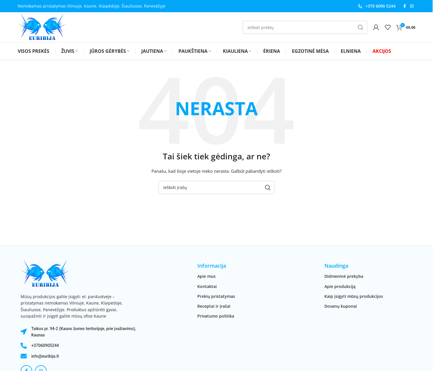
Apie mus (206, 276)
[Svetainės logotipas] (42, 27)
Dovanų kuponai (340, 306)
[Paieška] (305, 27)
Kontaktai (207, 286)
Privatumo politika (215, 316)
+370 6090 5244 (380, 6)
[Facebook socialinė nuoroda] (404, 6)
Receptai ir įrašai (213, 306)
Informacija (211, 265)
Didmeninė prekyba (343, 276)
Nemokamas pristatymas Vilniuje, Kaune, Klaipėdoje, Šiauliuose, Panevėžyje (91, 6)
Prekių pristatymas (216, 296)
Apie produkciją (339, 286)
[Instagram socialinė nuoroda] (411, 6)
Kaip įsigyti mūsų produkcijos (353, 296)
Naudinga (336, 265)
